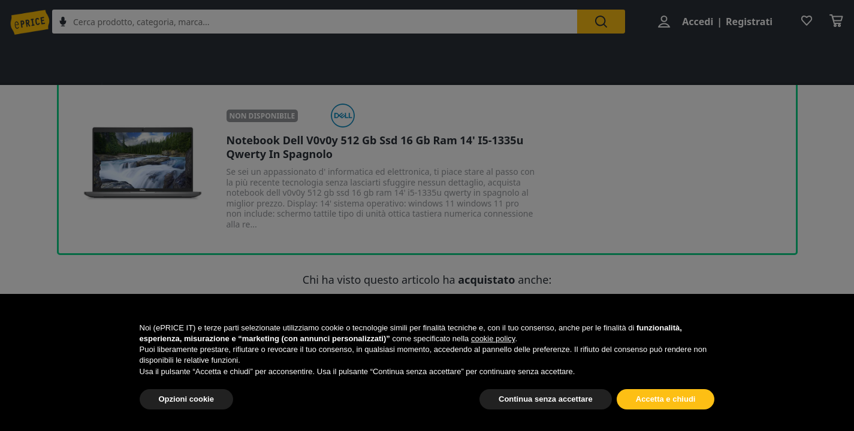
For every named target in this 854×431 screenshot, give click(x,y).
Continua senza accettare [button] (546, 398)
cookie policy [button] (493, 338)
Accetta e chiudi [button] (666, 398)
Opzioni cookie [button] (186, 398)
